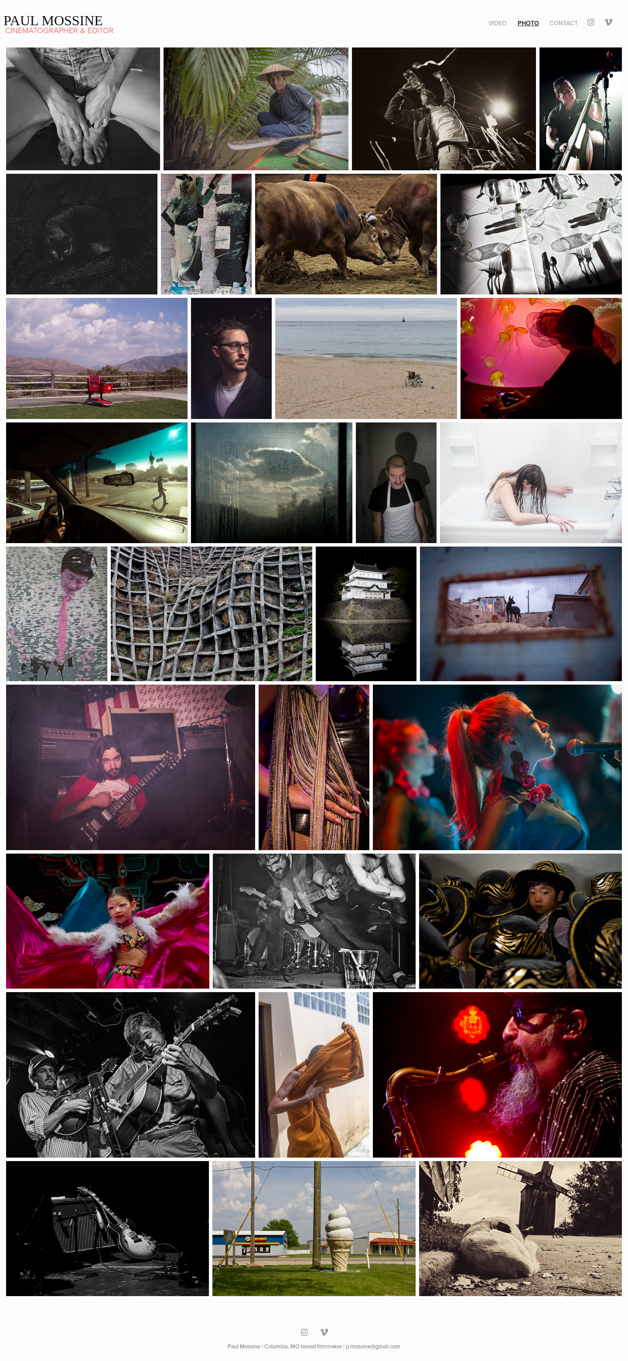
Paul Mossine (53, 20)
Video (497, 23)
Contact (564, 23)
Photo (528, 23)
